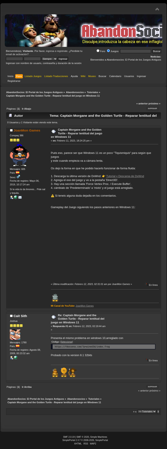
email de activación (16, 54)
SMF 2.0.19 (69, 437)
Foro (101, 51)
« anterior (142, 103)
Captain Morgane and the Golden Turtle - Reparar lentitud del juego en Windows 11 (76, 133)
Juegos (113, 51)
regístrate (62, 51)
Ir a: (135, 411)
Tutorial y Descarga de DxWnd (125, 176)
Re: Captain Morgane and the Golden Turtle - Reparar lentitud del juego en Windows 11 (77, 319)
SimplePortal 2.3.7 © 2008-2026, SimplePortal (85, 440)
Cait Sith (20, 316)
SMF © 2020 (83, 437)
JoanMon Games (26, 130)
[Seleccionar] (66, 342)
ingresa (50, 51)
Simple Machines (98, 437)
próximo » (154, 103)
